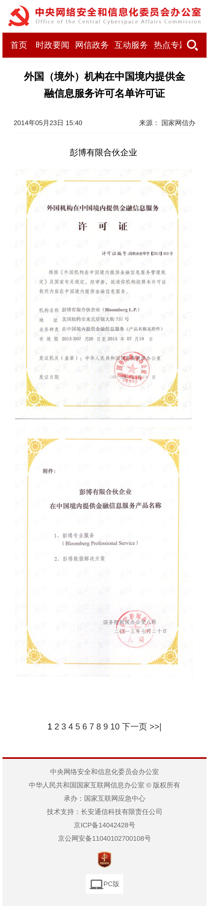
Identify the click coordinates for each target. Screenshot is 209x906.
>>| (156, 726)
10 (114, 726)
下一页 (134, 726)
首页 (18, 45)
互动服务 (131, 45)
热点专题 (171, 45)
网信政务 (92, 45)
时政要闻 (52, 45)
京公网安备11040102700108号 (104, 838)
